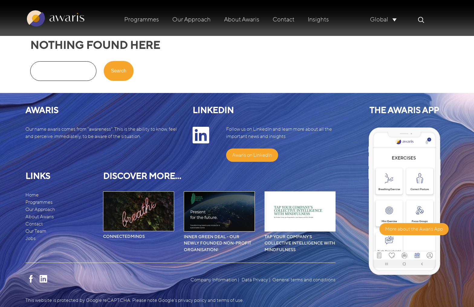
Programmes (141, 20)
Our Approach (191, 20)
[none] (383, 19)
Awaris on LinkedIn (252, 155)
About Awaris (241, 20)
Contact (283, 20)
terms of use (230, 300)
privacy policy (192, 300)
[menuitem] (383, 19)
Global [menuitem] (379, 20)
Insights (318, 20)
